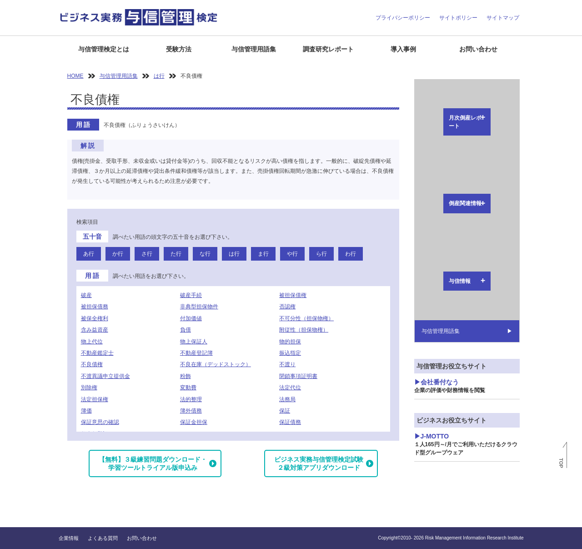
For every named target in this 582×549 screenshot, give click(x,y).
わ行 (350, 254)
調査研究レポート (328, 49)
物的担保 (290, 341)
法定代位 (290, 387)
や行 (292, 254)
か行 (117, 254)
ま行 (263, 254)
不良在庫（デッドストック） (215, 364)
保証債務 (290, 422)
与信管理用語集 (253, 49)
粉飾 (185, 376)
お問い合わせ (478, 49)
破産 (86, 295)
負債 (185, 330)
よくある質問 (103, 538)
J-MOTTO (465, 264)
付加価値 (191, 318)
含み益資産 (94, 330)
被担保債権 (292, 295)
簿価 (86, 411)
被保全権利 (94, 318)
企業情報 (69, 538)
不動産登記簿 (196, 353)
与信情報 (431, 129)
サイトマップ (503, 18)
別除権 (89, 387)
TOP (561, 463)
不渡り (287, 364)
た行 (176, 254)
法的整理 (191, 399)
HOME (75, 76)
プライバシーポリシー (403, 18)
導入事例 (403, 49)
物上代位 (92, 341)
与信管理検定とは (103, 49)
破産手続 (191, 295)
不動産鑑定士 (97, 353)
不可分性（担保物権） (306, 318)
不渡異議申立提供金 (105, 376)
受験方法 (178, 49)
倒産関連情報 (436, 109)
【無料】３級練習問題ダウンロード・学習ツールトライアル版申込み (153, 463)
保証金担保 (193, 422)
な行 (205, 254)
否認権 (287, 306)
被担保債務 (94, 306)
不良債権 (92, 364)
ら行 (321, 254)
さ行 (146, 254)
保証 (284, 411)
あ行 (88, 254)
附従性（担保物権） (303, 330)
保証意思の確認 (100, 422)
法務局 (287, 399)
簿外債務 (191, 411)
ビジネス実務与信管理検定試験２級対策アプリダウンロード (318, 463)
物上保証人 (193, 341)
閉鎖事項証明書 (298, 376)
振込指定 (290, 353)
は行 (159, 76)
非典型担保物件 (199, 306)
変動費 (188, 387)
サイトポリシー (458, 18)
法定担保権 (94, 399)
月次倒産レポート (442, 89)
